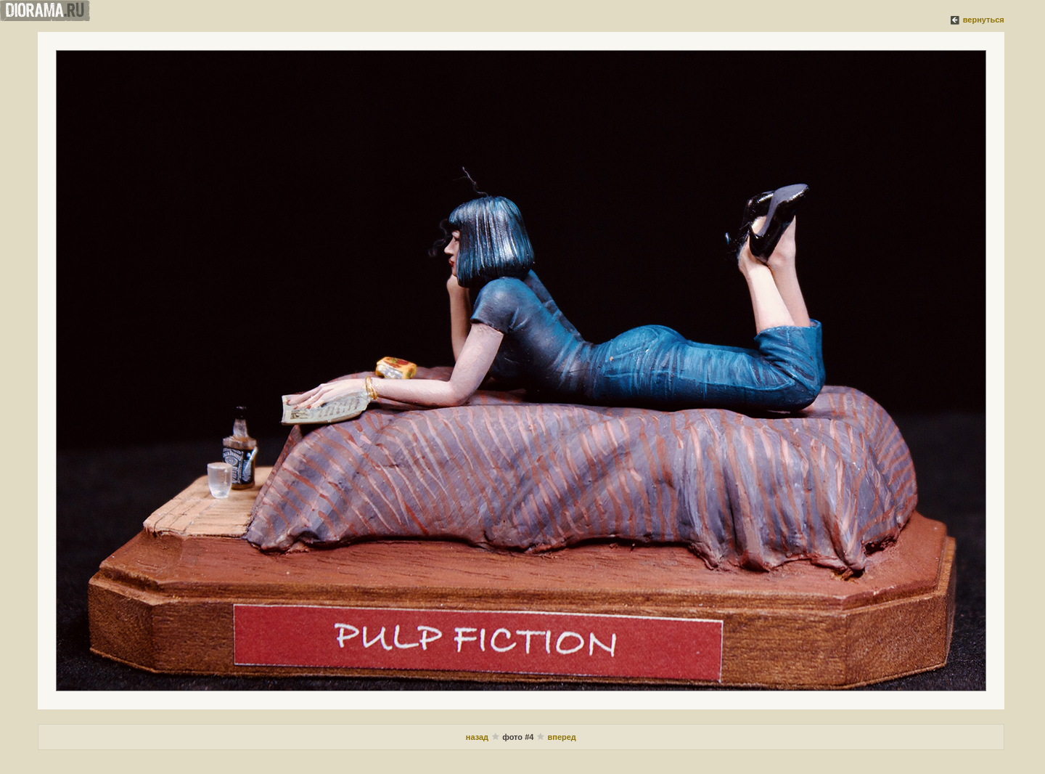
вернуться (983, 19)
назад (478, 737)
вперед (562, 737)
